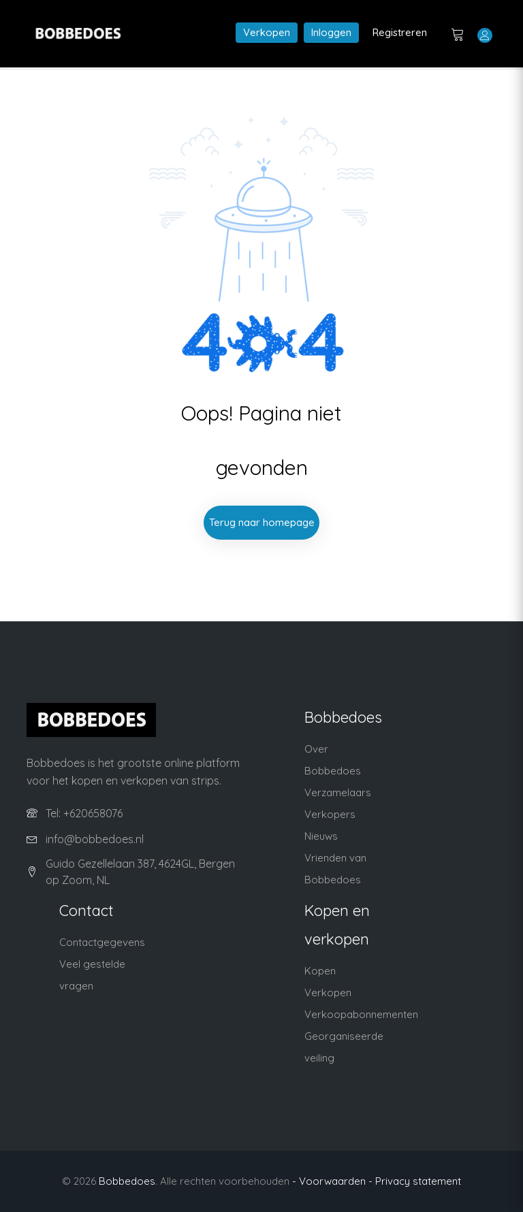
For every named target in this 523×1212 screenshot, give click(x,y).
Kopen (320, 970)
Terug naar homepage (262, 522)
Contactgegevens (102, 942)
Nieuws (321, 836)
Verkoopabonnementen (361, 1014)
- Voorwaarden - (332, 1181)
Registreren (400, 32)
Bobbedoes (127, 1181)
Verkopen (266, 32)
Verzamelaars (337, 792)
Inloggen (331, 32)
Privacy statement (418, 1181)
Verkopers (329, 814)
